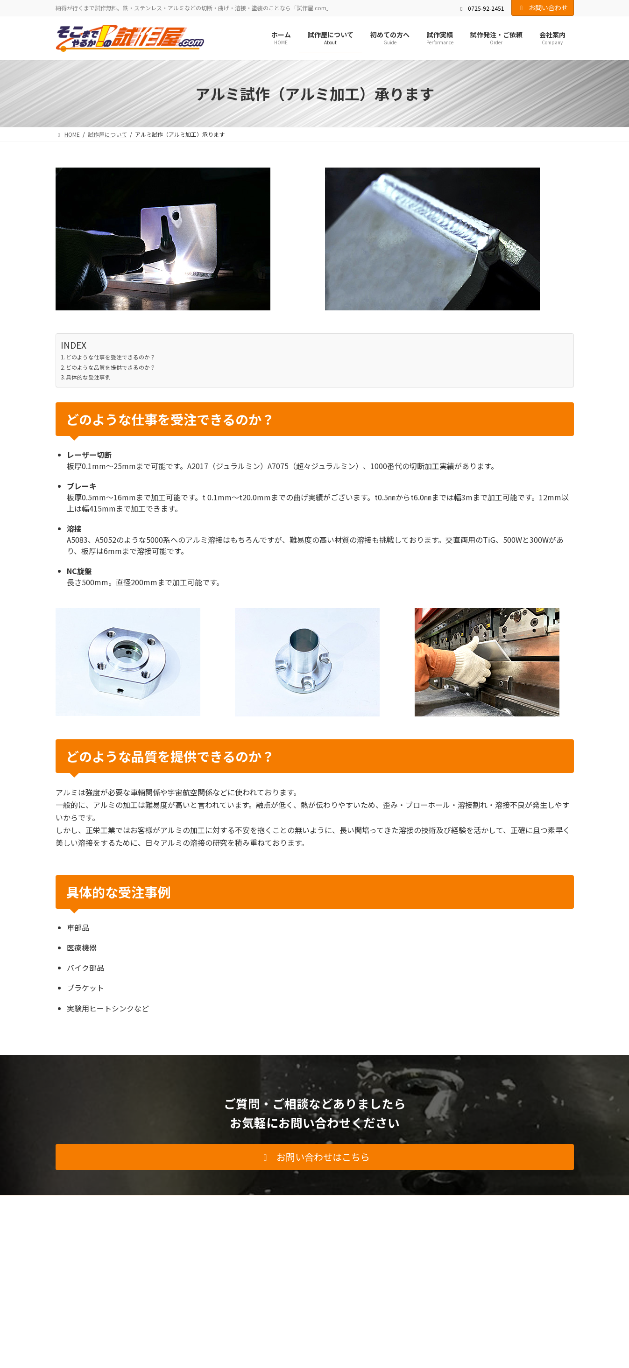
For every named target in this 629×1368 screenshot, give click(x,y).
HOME (72, 1203)
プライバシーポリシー (435, 1203)
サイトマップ (498, 1203)
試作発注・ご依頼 (272, 1203)
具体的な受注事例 (88, 377)
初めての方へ (173, 1203)
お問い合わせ (542, 7)
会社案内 (324, 1203)
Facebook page (492, 1268)
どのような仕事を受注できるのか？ (110, 357)
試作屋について (118, 1203)
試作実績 (220, 1203)
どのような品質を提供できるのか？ (110, 367)
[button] (315, 1157)
